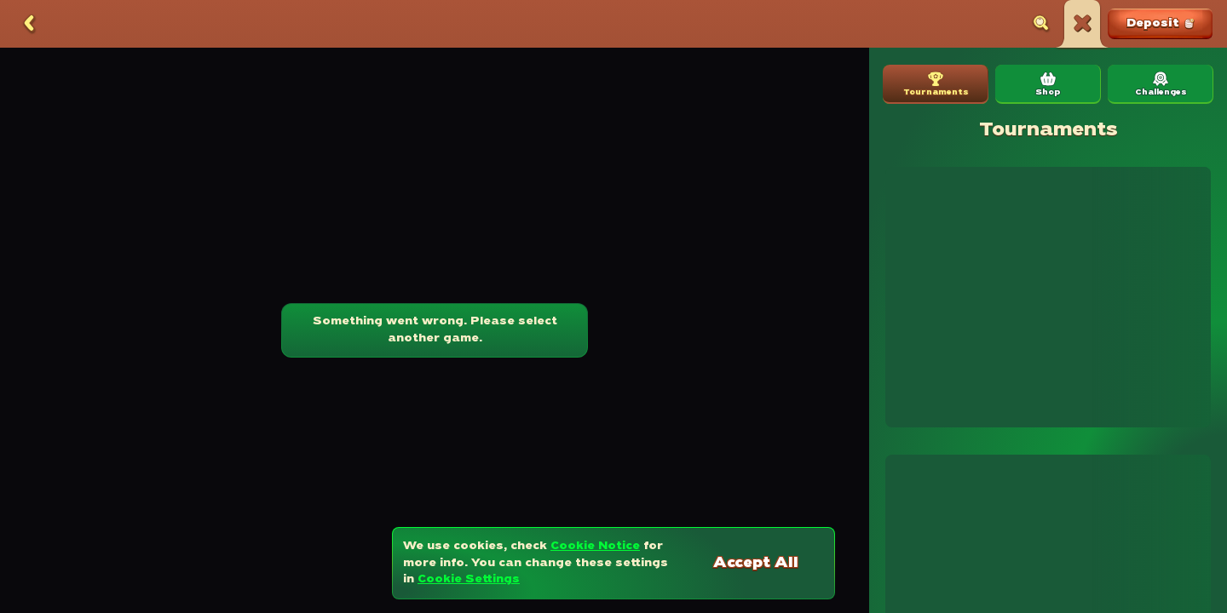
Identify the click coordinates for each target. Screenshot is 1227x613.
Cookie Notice (595, 546)
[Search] (1041, 24)
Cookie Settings (469, 579)
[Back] (29, 24)
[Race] (1082, 24)
